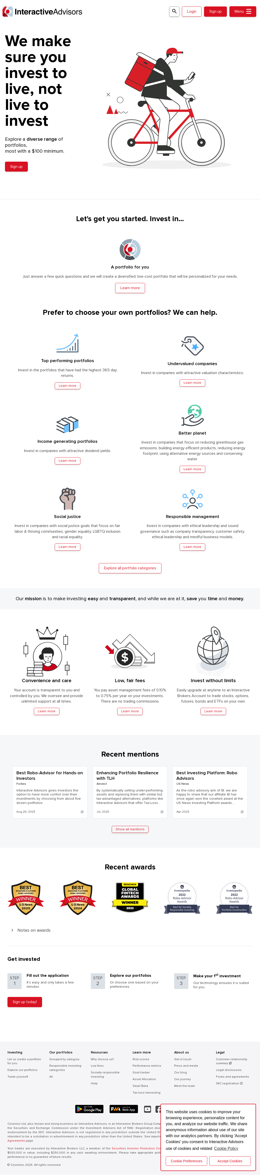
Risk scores (141, 1059)
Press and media (186, 1066)
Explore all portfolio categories (130, 568)
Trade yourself (17, 1077)
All (51, 1077)
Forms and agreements (232, 1077)
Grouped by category (64, 1059)
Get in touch (182, 1059)
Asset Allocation (144, 1079)
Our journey (182, 1079)
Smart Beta (140, 1086)
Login (191, 11)
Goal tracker (141, 1073)
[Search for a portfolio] (174, 11)
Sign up (215, 11)
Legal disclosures (229, 1070)
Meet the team (184, 1086)
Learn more (47, 711)
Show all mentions (130, 829)
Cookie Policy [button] (226, 1148)
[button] (130, 930)
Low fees (97, 1066)
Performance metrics (147, 1066)
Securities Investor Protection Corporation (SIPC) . (149, 1149)
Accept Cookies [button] (229, 1161)
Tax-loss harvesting (146, 1093)
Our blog (180, 1073)
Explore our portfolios (22, 1070)
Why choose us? (102, 1059)
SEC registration (229, 1084)
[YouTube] (147, 1109)
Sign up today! (25, 1002)
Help (94, 1084)
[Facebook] (159, 1109)
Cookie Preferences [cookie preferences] (186, 1161)
